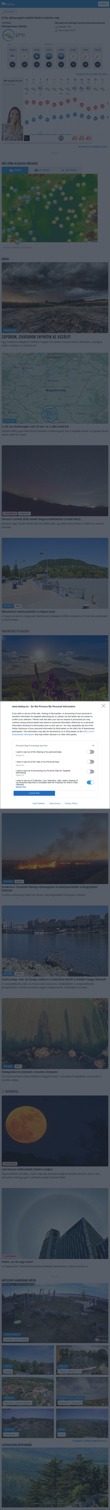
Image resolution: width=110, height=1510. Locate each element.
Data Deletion (39, 803)
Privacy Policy (71, 803)
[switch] (90, 752)
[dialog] (55, 755)
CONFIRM (34, 793)
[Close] (104, 706)
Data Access (54, 803)
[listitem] (55, 745)
